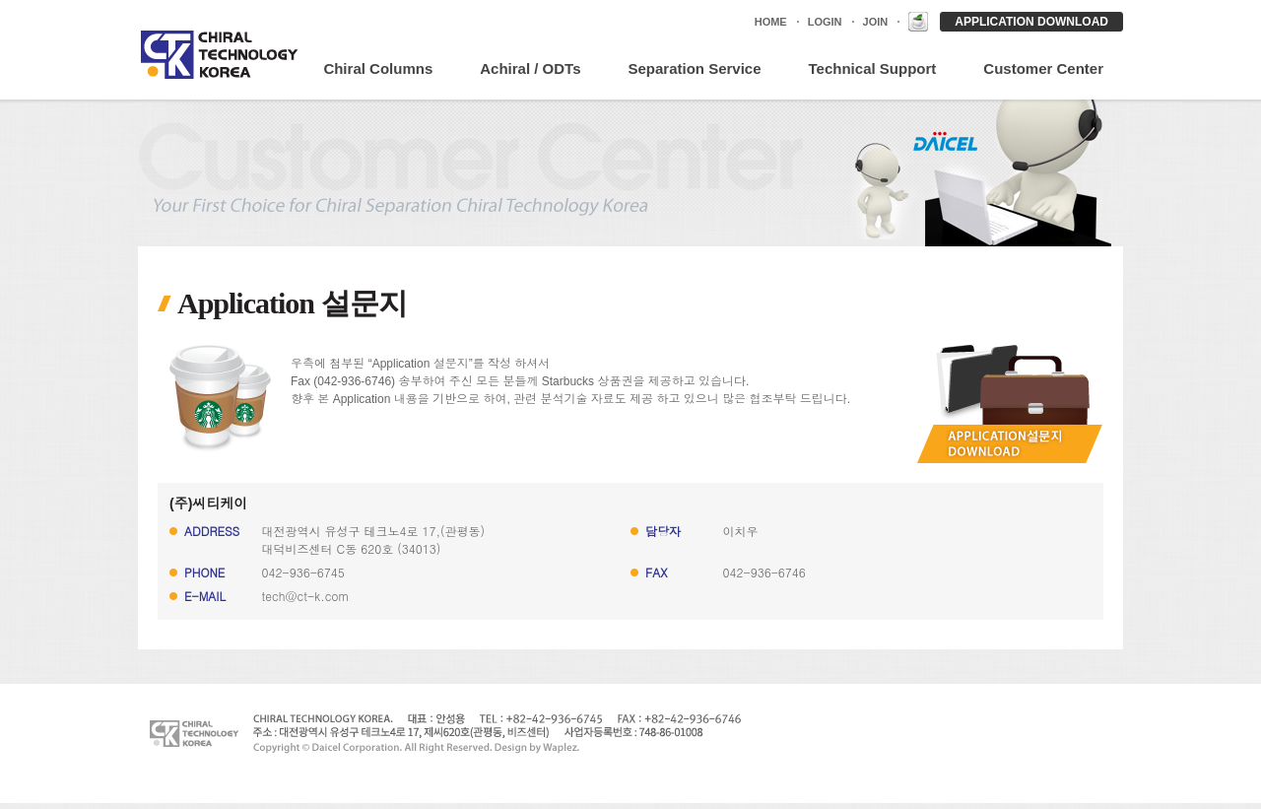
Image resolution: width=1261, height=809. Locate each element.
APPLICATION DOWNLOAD (1031, 22)
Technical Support (873, 68)
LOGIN (825, 22)
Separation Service (694, 68)
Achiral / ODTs (530, 68)
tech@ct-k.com (306, 595)
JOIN (876, 22)
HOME (771, 22)
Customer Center (1043, 68)
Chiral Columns (377, 68)
